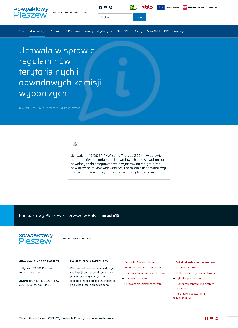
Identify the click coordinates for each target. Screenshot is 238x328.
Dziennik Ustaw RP (136, 278)
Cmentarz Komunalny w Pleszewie (145, 273)
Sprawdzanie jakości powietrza (143, 284)
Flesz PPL (122, 31)
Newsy (88, 31)
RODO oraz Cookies (187, 268)
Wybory (178, 31)
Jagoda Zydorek (72, 108)
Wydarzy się (105, 31)
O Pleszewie (72, 31)
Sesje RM (152, 31)
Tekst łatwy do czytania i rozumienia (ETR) (189, 296)
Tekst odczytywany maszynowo (196, 262)
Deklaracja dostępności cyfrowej (195, 273)
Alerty (139, 31)
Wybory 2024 (29, 108)
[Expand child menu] (46, 31)
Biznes (55, 31)
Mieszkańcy (36, 31)
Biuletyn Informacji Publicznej (143, 268)
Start (22, 31)
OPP (167, 31)
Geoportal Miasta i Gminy (140, 262)
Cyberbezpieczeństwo (189, 278)
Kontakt (214, 7)
